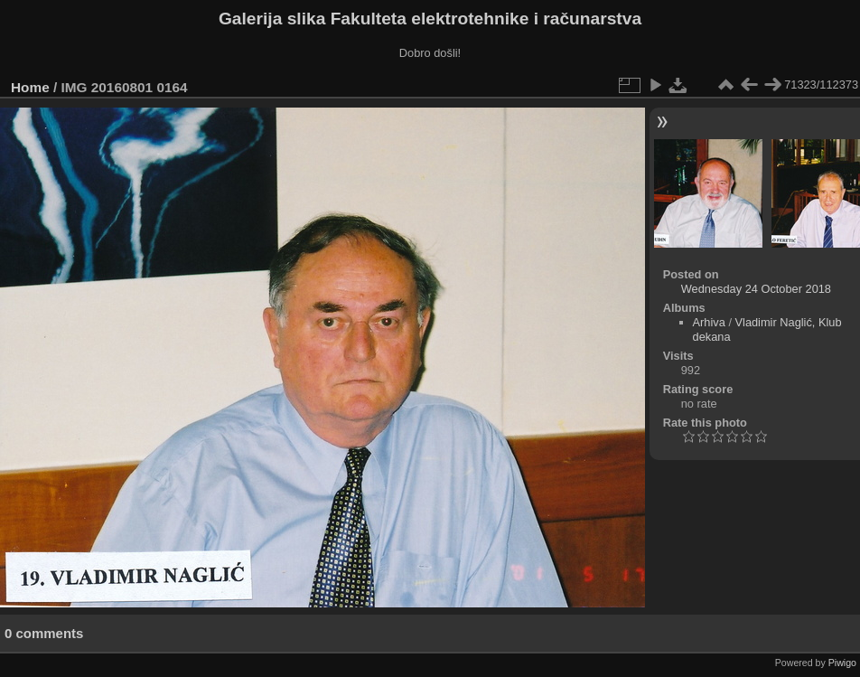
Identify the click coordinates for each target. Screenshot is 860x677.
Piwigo (842, 662)
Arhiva (709, 322)
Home (30, 87)
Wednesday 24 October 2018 (756, 289)
